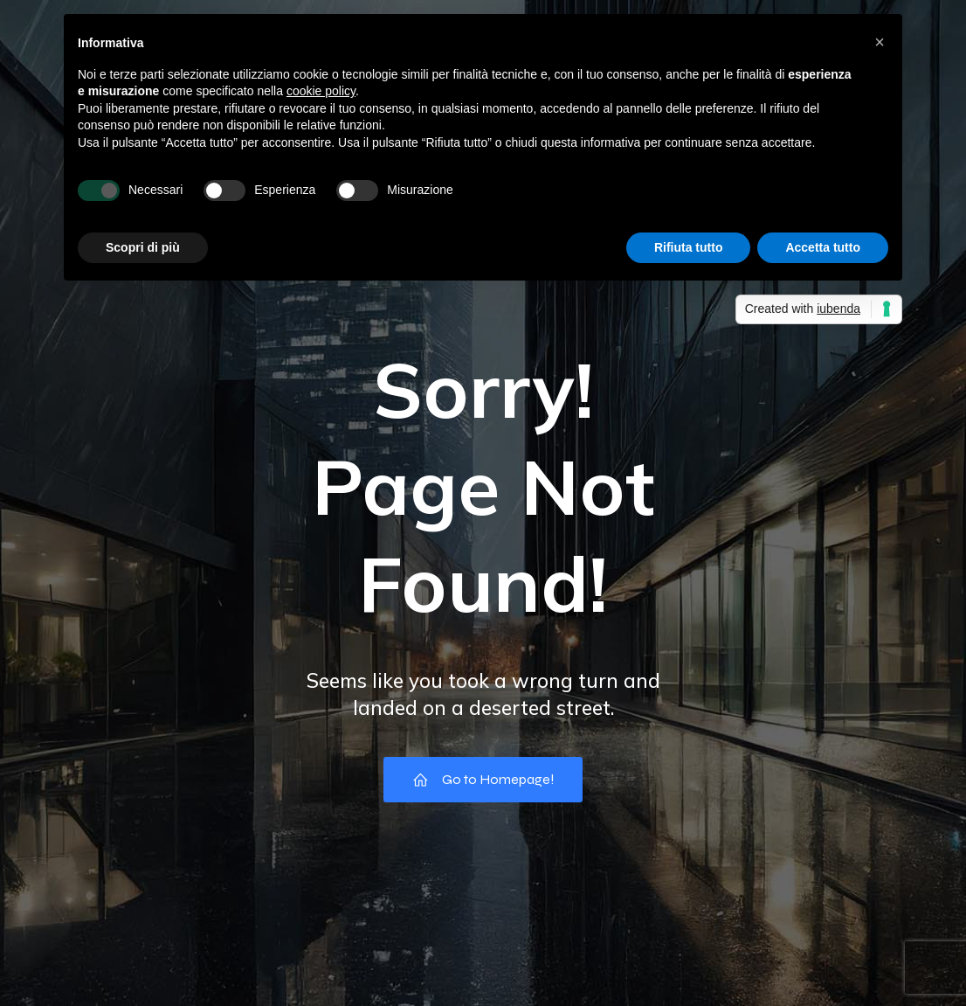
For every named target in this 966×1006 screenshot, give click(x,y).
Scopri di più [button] (143, 247)
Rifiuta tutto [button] (688, 247)
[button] (880, 42)
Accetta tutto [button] (822, 247)
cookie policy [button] (320, 91)
